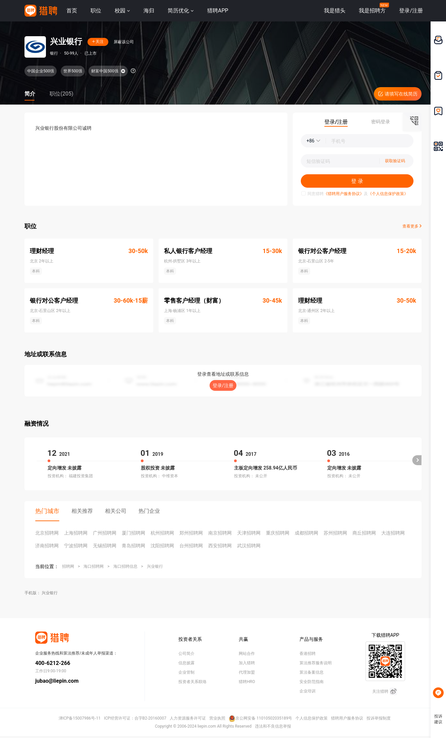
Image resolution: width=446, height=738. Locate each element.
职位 (96, 10)
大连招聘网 (393, 533)
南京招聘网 (220, 533)
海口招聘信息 (125, 566)
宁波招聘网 (76, 545)
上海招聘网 (76, 533)
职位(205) (61, 93)
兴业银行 (155, 566)
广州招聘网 (104, 533)
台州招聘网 (191, 545)
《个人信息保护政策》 (388, 193)
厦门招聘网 (133, 533)
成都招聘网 (306, 533)
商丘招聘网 (364, 533)
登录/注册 (223, 385)
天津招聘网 (249, 533)
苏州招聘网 (335, 533)
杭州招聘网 (162, 533)
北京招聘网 (47, 533)
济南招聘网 (47, 545)
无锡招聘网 (104, 545)
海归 (149, 10)
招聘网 (68, 566)
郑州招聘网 (191, 533)
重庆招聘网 (277, 533)
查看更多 (412, 226)
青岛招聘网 (133, 545)
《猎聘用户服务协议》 (344, 193)
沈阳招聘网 (162, 545)
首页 (71, 10)
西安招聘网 (220, 545)
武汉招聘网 (249, 545)
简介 (29, 93)
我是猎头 (334, 10)
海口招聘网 (93, 566)
